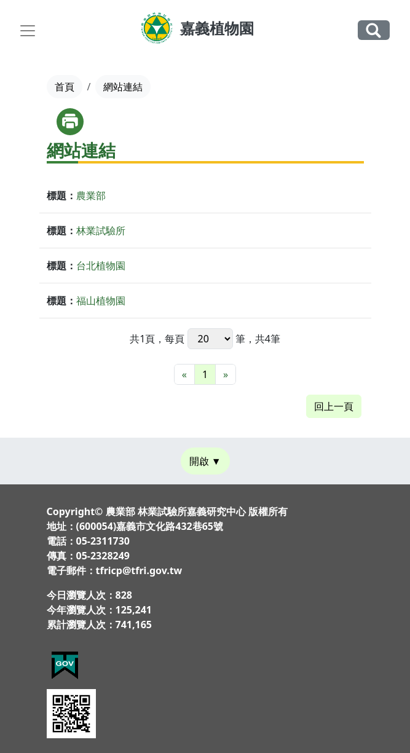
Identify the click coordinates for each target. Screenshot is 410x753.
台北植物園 (100, 265)
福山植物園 (100, 300)
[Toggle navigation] (27, 30)
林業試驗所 (100, 230)
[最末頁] (225, 374)
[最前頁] (184, 374)
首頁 (64, 86)
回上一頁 (333, 406)
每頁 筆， (209, 338)
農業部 (91, 195)
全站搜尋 (374, 29)
